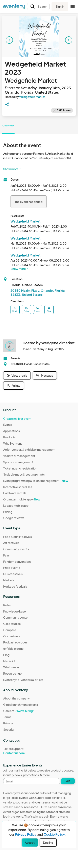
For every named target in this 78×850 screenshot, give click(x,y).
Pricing (7, 512)
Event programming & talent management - (35, 480)
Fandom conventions (17, 561)
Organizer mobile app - (21, 499)
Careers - (18, 711)
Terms (7, 717)
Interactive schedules (17, 487)
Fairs (6, 555)
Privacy (8, 723)
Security (9, 729)
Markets (8, 580)
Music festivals (13, 574)
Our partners (11, 636)
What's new (11, 667)
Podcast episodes (15, 642)
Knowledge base (14, 611)
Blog (6, 655)
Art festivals (11, 543)
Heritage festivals (15, 586)
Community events (16, 549)
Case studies (12, 623)
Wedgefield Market (32, 97)
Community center (16, 617)
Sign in (60, 6)
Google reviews (13, 518)
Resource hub (12, 673)
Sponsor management (18, 462)
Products (9, 437)
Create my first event (17, 418)
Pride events (11, 567)
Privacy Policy (26, 834)
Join (67, 781)
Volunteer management (19, 456)
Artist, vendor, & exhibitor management (29, 449)
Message (44, 375)
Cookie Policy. (55, 834)
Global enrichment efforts (20, 704)
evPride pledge (13, 648)
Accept (30, 842)
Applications (11, 431)
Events (7, 424)
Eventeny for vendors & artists (23, 679)
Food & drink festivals (17, 536)
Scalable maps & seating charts (24, 474)
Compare (9, 630)
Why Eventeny (12, 443)
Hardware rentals (14, 493)
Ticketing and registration (20, 468)
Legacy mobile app (15, 505)
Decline (48, 842)
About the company (16, 698)
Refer (7, 605)
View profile (17, 375)
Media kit (9, 661)
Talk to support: (20, 751)
